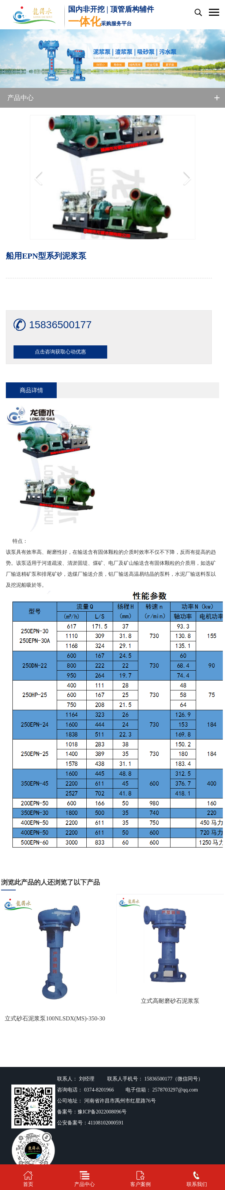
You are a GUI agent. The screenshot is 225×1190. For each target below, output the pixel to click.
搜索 (198, 12)
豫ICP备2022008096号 (102, 1112)
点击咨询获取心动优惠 (60, 352)
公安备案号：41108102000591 (90, 1123)
